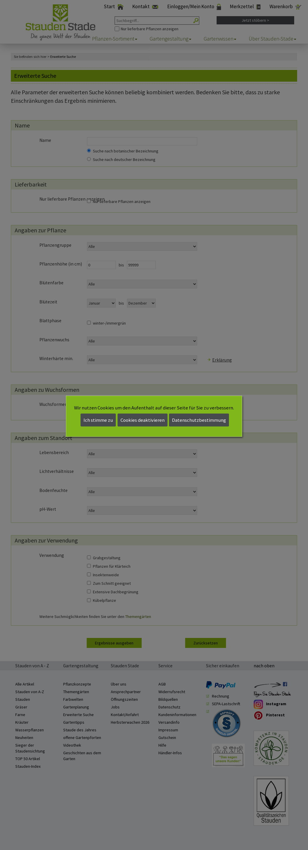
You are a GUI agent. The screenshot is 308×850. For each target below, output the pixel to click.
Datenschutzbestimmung (199, 420)
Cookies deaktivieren (142, 420)
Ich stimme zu (98, 420)
